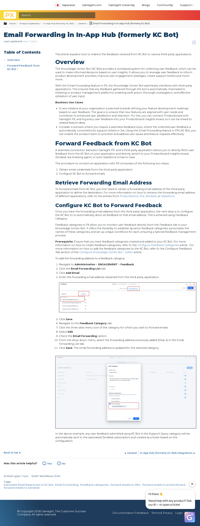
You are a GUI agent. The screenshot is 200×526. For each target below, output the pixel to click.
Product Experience (29, 23)
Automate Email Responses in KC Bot (28, 484)
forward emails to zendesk (22, 487)
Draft (57, 476)
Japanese (65, 5)
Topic (25, 476)
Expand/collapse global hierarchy (7, 24)
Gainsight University (121, 5)
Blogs (146, 5)
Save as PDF (194, 42)
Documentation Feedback (131, 513)
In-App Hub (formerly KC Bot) (58, 23)
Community (165, 5)
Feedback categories (94, 484)
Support (186, 5)
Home (12, 23)
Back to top (11, 452)
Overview (13, 60)
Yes (49, 463)
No (64, 463)
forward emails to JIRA (125, 484)
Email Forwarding (66, 484)
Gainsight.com (91, 5)
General (82, 23)
